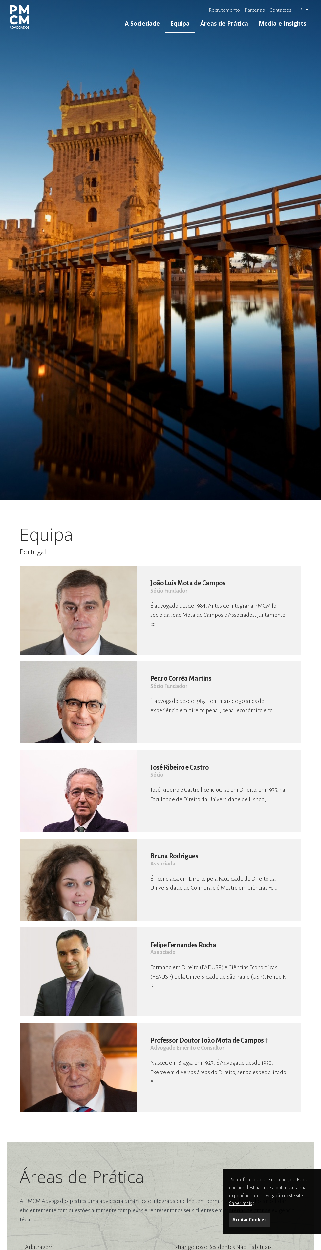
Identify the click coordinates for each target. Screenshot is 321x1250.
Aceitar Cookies (249, 1219)
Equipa (180, 23)
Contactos (280, 10)
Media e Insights (282, 23)
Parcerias (255, 10)
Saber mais (240, 1203)
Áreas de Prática (224, 23)
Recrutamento (224, 10)
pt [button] (301, 9)
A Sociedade (142, 23)
